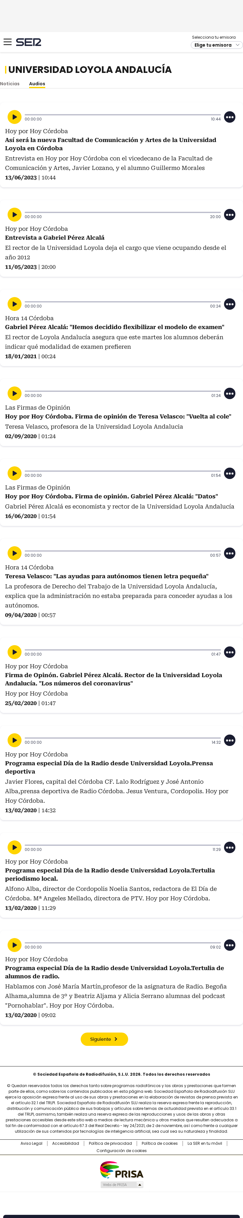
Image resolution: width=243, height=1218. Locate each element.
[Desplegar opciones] (229, 117)
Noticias (10, 84)
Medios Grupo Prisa (121, 1185)
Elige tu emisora (213, 45)
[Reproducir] (15, 117)
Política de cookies (160, 1143)
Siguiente (100, 1039)
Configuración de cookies (122, 1150)
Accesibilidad (65, 1143)
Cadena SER (28, 42)
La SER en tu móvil (205, 1143)
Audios (37, 84)
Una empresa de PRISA (121, 1169)
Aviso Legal (31, 1143)
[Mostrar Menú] (7, 42)
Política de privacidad (110, 1143)
